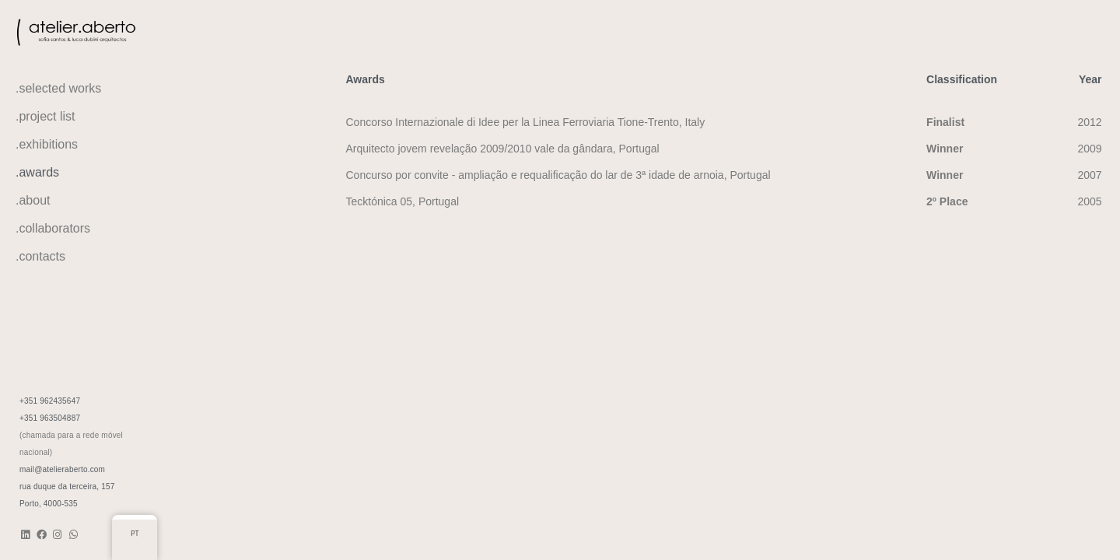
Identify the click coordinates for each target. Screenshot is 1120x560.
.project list (45, 116)
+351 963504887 (49, 418)
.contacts (40, 256)
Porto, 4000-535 (48, 503)
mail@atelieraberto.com (62, 469)
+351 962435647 (49, 401)
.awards (37, 172)
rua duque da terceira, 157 (67, 486)
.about (33, 200)
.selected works (58, 88)
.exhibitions (47, 144)
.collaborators (53, 228)
